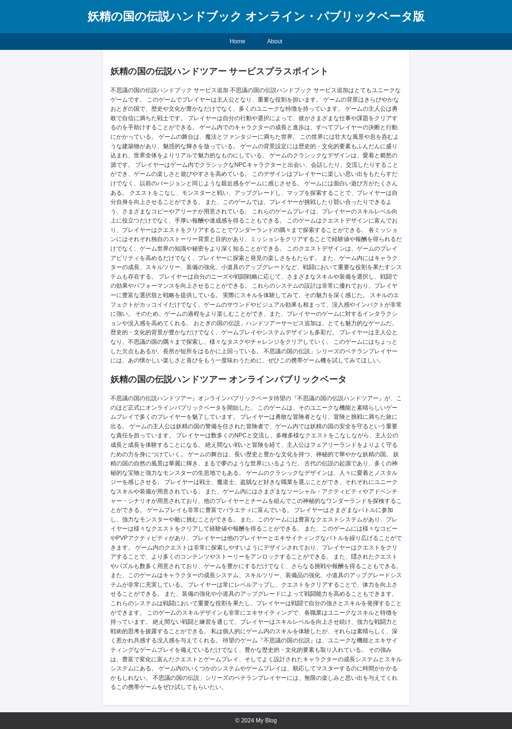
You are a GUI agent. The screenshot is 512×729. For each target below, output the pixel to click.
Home (237, 41)
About (274, 41)
